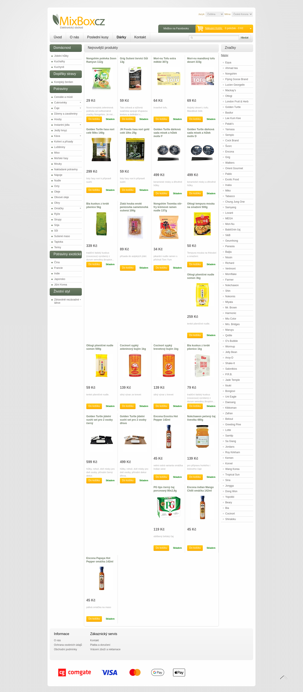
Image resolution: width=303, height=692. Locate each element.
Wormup (230, 346)
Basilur (229, 112)
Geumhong (231, 240)
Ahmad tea (231, 68)
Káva (57, 136)
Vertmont (230, 268)
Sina (227, 480)
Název (224, 55)
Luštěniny (59, 147)
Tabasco (230, 196)
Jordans (229, 446)
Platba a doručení (100, 644)
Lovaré (229, 212)
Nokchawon (232, 285)
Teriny (57, 247)
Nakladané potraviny (66, 169)
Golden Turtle (233, 107)
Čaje (57, 108)
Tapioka (58, 241)
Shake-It (230, 363)
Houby (58, 119)
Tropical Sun (232, 474)
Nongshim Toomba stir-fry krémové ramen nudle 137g (168, 207)
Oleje (57, 191)
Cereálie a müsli (63, 97)
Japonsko (59, 279)
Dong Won (231, 491)
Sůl (56, 230)
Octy (57, 186)
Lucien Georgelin (235, 84)
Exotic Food (232, 179)
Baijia (228, 251)
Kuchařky (59, 61)
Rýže (57, 213)
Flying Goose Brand (236, 79)
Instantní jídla (61, 124)
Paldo (228, 173)
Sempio (229, 134)
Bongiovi (230, 391)
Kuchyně (59, 67)
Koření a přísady (63, 141)
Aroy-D (229, 357)
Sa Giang (230, 441)
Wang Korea (232, 469)
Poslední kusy (98, 37)
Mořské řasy (61, 158)
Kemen (229, 457)
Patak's (229, 123)
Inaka (228, 185)
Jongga (229, 485)
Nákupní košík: (213, 28)
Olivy (57, 202)
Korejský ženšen (63, 82)
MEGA (229, 218)
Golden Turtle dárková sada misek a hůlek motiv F (167, 133)
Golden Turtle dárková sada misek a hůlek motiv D (200, 133)
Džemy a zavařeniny (66, 113)
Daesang (230, 402)
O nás (74, 37)
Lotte (228, 430)
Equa (228, 62)
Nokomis (230, 296)
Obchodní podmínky (65, 649)
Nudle (57, 180)
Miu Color (230, 318)
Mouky (58, 163)
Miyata (229, 301)
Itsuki (228, 385)
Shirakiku (230, 519)
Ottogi (228, 95)
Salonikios (231, 368)
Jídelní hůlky (61, 55)
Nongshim (231, 73)
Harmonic (230, 313)
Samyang (230, 207)
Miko (228, 190)
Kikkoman (231, 407)
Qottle (228, 335)
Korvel (229, 463)
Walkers (229, 162)
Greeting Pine (233, 424)
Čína (57, 262)
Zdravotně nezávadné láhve (66, 301)
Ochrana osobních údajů (68, 644)
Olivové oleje (61, 197)
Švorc (228, 146)
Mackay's (230, 90)
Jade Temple (232, 379)
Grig (227, 157)
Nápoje (58, 174)
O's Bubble (231, 340)
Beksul (229, 418)
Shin (227, 290)
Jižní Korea (60, 284)
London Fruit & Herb (236, 101)
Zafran (229, 413)
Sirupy (57, 219)
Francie (58, 267)
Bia (227, 508)
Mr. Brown (231, 307)
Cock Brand (232, 140)
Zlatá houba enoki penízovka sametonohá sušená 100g (134, 207)
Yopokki (229, 496)
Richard (229, 263)
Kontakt (140, 37)
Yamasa (229, 129)
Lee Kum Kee (233, 118)
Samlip (229, 435)
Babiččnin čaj (232, 229)
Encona (229, 151)
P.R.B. (228, 374)
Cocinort (230, 513)
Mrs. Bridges (232, 324)
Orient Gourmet (234, 168)
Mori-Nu (229, 224)
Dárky (121, 37)
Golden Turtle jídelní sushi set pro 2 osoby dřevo (133, 420)
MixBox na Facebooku (176, 28)
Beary (228, 502)
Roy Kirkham (232, 452)
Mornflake (231, 274)
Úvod (58, 37)
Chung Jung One (235, 201)
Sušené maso (62, 236)
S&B (227, 235)
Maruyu (229, 329)
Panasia (229, 246)
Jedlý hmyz (60, 130)
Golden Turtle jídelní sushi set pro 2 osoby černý (99, 420)
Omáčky (59, 208)
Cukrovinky (60, 102)
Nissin (228, 257)
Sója (56, 225)
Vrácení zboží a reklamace (105, 649)
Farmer (229, 279)
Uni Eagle (230, 396)
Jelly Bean (231, 352)
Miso (57, 152)
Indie (57, 273)
